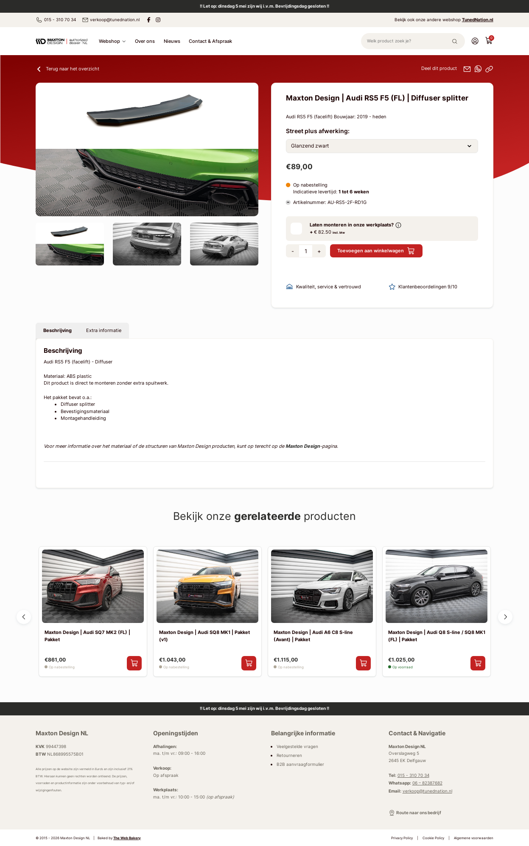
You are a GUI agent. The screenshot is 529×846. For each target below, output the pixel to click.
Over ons (145, 41)
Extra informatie (103, 330)
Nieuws (172, 41)
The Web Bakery (127, 838)
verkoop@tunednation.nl (111, 20)
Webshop (112, 41)
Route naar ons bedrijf (415, 813)
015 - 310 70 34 (56, 20)
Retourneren (289, 755)
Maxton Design (302, 446)
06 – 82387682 (427, 783)
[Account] (475, 41)
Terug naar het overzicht (67, 69)
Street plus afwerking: (318, 131)
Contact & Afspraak (210, 41)
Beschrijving (57, 330)
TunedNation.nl (477, 19)
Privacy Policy (402, 838)
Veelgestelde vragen (297, 746)
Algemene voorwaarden (473, 838)
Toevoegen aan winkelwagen (376, 251)
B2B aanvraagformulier (300, 764)
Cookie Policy (433, 838)
